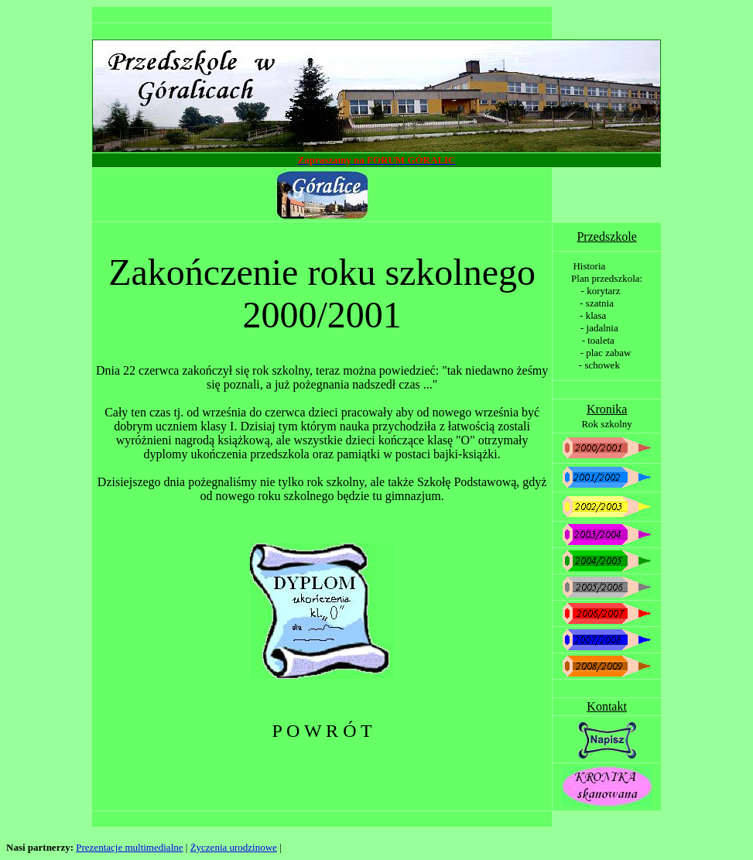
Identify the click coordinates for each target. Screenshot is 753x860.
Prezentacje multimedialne (129, 847)
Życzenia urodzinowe (233, 847)
